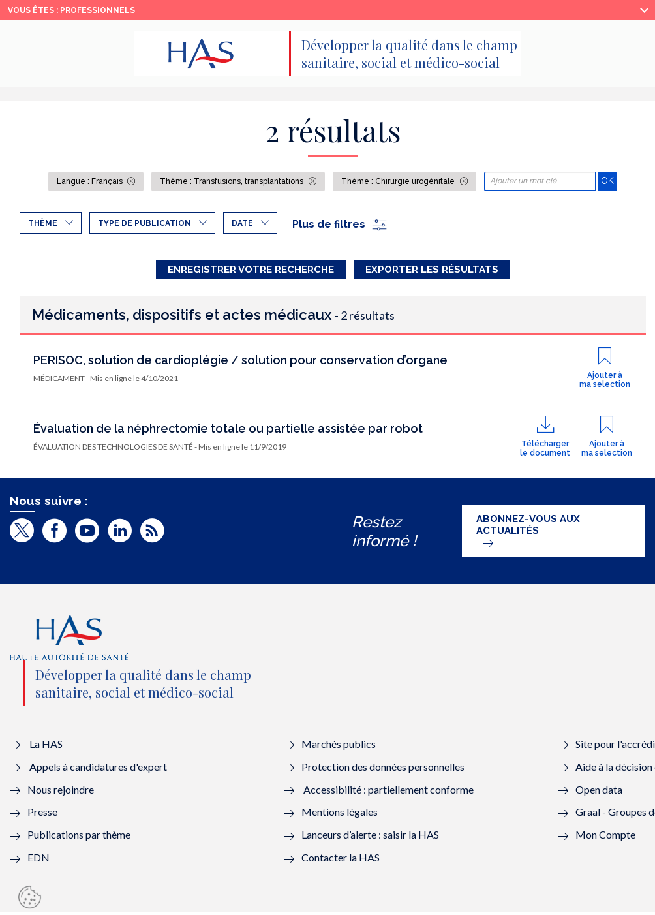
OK (609, 180)
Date (242, 223)
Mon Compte (605, 837)
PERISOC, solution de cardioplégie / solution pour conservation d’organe (240, 363)
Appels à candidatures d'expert (98, 769)
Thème (42, 223)
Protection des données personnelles (383, 769)
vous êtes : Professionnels (71, 10)
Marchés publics (339, 746)
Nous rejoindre (60, 792)
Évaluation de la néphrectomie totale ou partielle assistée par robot (228, 432)
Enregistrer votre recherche (251, 269)
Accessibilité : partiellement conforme (388, 792)
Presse (42, 815)
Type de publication (144, 223)
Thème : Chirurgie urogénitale (399, 181)
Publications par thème (78, 837)
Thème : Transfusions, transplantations (232, 181)
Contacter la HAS (340, 860)
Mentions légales (339, 815)
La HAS (46, 746)
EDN (38, 860)
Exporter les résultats (431, 269)
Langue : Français (91, 181)
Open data (598, 792)
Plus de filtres (340, 224)
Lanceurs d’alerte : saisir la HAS (370, 837)
